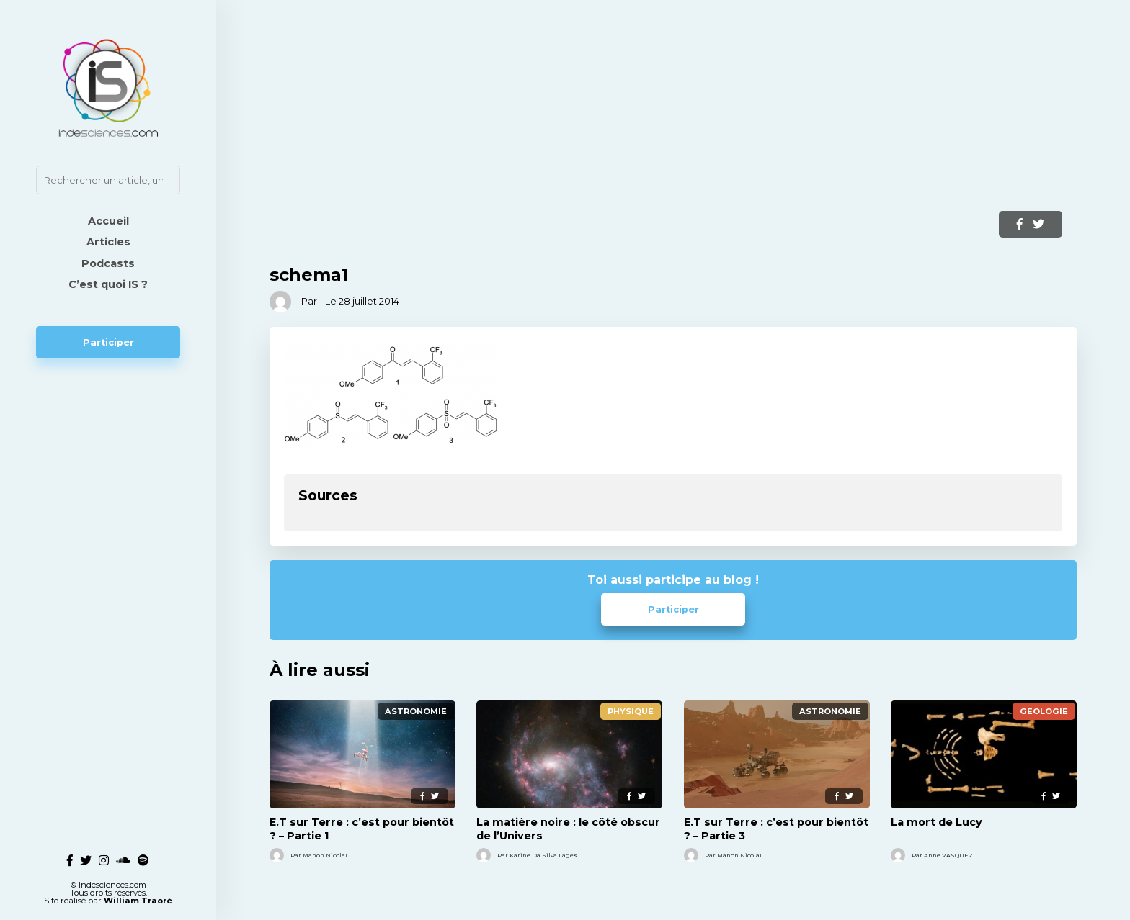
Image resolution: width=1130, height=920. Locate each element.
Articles (108, 241)
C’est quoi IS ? (108, 284)
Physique (631, 711)
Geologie (1044, 711)
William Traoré (138, 895)
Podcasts (108, 263)
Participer (108, 342)
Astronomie (416, 711)
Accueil (108, 221)
